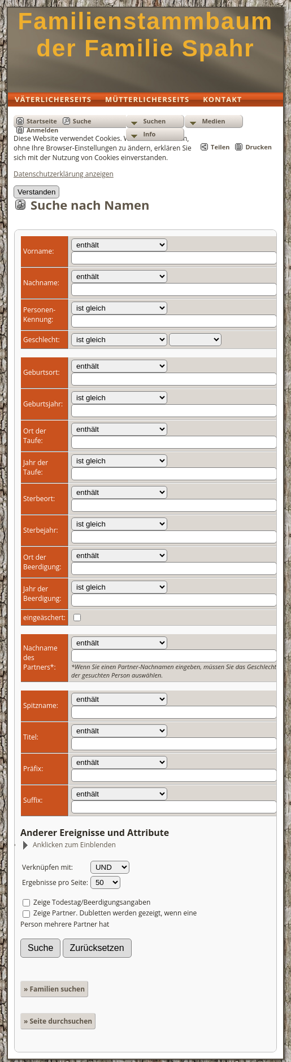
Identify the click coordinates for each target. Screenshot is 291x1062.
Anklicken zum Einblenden (68, 844)
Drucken (258, 147)
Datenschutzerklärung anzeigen (64, 174)
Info (149, 134)
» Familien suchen (54, 989)
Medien (213, 121)
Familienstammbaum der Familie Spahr (145, 34)
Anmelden (42, 130)
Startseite (42, 121)
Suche (82, 121)
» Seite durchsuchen (58, 1021)
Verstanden (36, 192)
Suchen (154, 121)
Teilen (220, 147)
